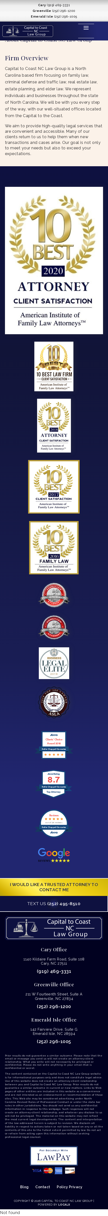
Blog (24, 1187)
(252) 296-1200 (54, 1006)
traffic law (56, 82)
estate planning (20, 89)
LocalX (64, 1204)
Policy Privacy (69, 1187)
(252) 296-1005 (54, 1041)
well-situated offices (64, 109)
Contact (42, 1187)
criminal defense (21, 82)
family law (78, 75)
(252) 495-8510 (53, 903)
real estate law (82, 82)
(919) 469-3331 (54, 971)
